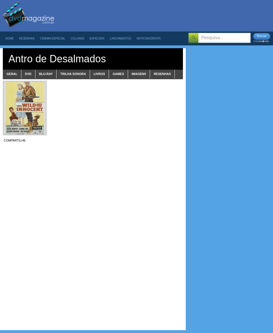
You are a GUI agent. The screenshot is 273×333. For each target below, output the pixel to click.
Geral (11, 74)
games (118, 74)
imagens (139, 74)
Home (9, 38)
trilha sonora (73, 74)
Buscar (262, 36)
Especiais (96, 38)
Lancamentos (120, 38)
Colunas (77, 38)
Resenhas (27, 38)
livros (99, 74)
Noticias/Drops (148, 38)
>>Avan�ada (261, 41)
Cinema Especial (52, 38)
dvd (28, 74)
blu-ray (46, 74)
